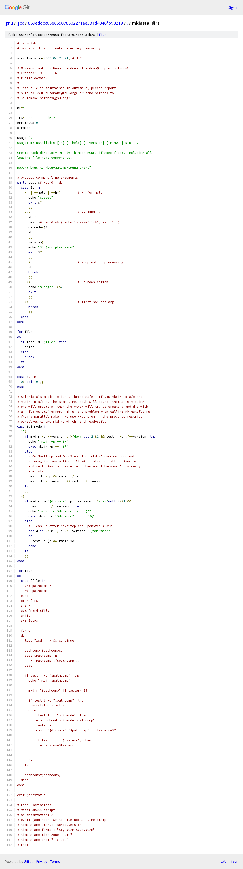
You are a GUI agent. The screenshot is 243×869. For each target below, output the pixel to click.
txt (223, 861)
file (102, 35)
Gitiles (28, 861)
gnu (9, 23)
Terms (55, 861)
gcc (20, 23)
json (234, 861)
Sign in (233, 7)
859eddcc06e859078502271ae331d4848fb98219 (75, 23)
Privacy (41, 861)
